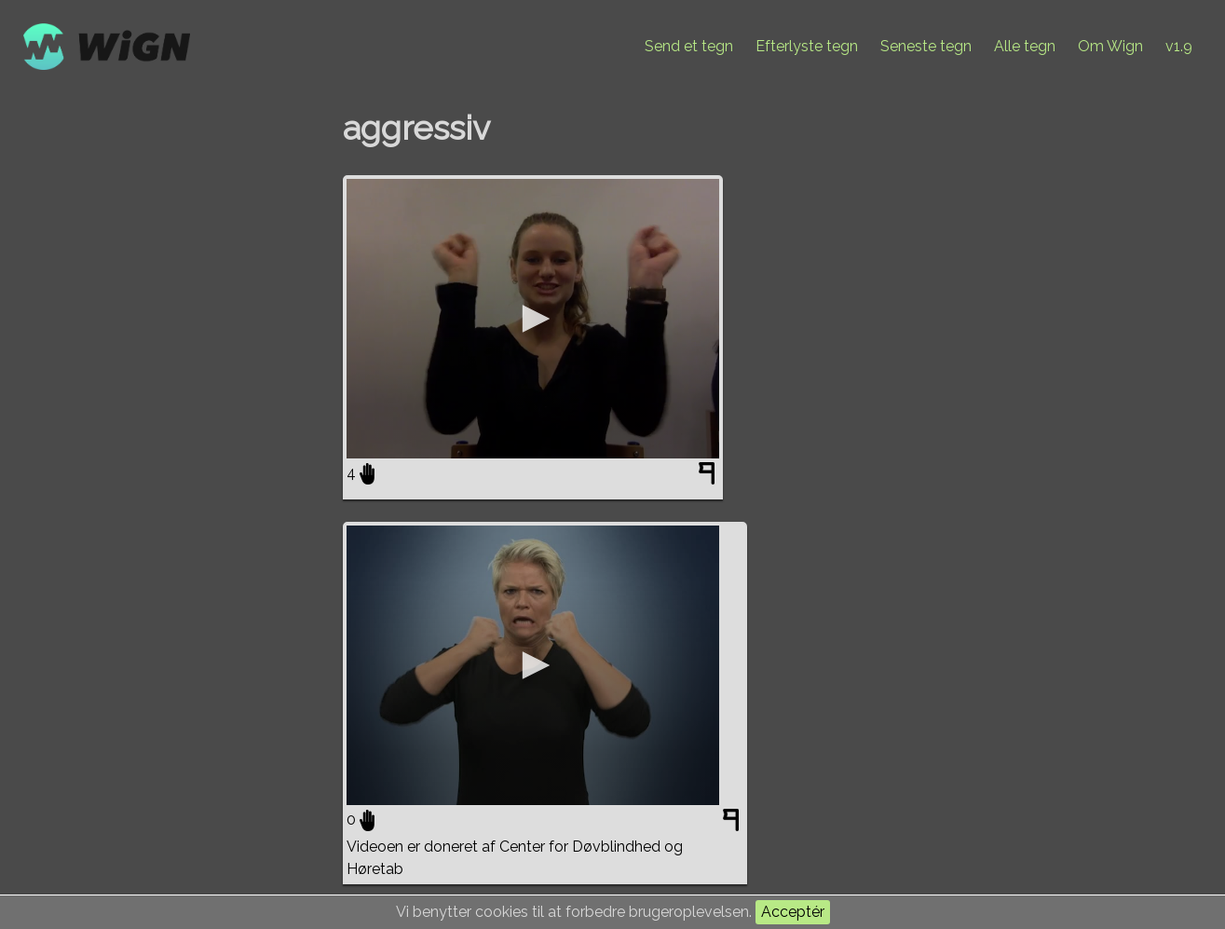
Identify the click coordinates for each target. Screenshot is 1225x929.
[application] (533, 318)
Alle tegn (1024, 46)
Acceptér (792, 912)
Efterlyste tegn (806, 46)
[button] (532, 318)
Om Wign (1110, 46)
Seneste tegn (926, 46)
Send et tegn (689, 46)
